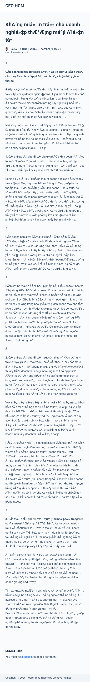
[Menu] (83, 6)
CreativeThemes (62, 677)
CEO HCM (14, 5)
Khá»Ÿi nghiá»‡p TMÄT (18, 52)
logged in (27, 656)
